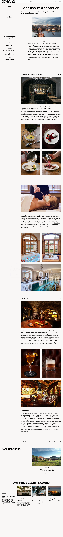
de (54, 1)
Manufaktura (57, 223)
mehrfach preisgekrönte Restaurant (32, 106)
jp (57, 1)
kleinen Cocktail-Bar (54, 331)
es (53, 1)
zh (56, 1)
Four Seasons (26, 216)
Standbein (33, 420)
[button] (60, 441)
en (51, 1)
